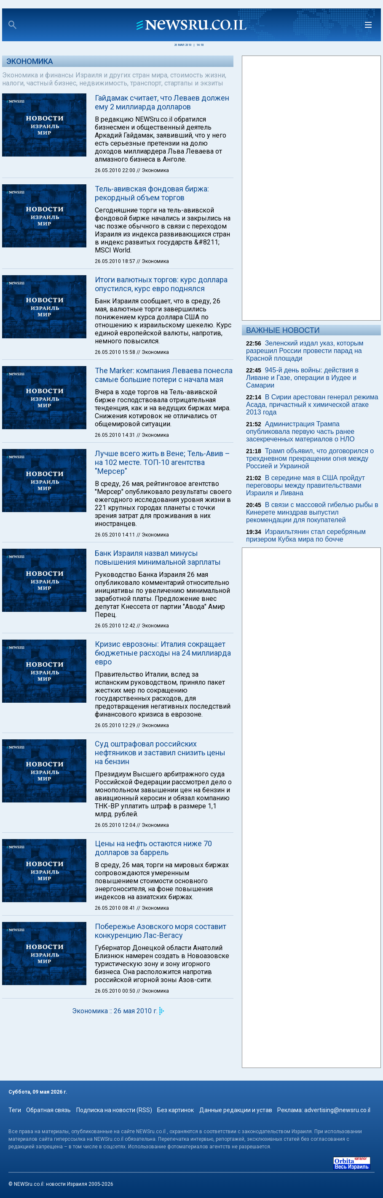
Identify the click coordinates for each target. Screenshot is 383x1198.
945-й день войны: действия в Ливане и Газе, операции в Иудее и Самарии (302, 378)
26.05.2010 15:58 (116, 352)
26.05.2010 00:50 (116, 991)
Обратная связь (48, 1110)
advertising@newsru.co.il (337, 1110)
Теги (14, 1110)
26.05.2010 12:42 (116, 626)
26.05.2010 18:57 (116, 261)
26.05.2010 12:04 (116, 825)
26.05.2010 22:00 (116, 170)
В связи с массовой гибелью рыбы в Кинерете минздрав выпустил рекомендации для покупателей (312, 512)
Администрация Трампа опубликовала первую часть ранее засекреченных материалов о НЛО (300, 431)
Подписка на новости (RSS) (114, 1110)
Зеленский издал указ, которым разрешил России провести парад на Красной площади (305, 351)
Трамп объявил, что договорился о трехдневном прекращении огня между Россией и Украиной (310, 458)
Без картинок (175, 1110)
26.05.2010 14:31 (116, 435)
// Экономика (153, 170)
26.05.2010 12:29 (116, 725)
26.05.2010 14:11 (116, 535)
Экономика (29, 61)
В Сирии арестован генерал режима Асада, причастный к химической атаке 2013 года (312, 404)
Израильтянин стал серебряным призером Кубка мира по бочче (306, 535)
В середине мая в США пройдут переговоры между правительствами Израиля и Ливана (305, 485)
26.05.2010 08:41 (116, 908)
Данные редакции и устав (235, 1110)
